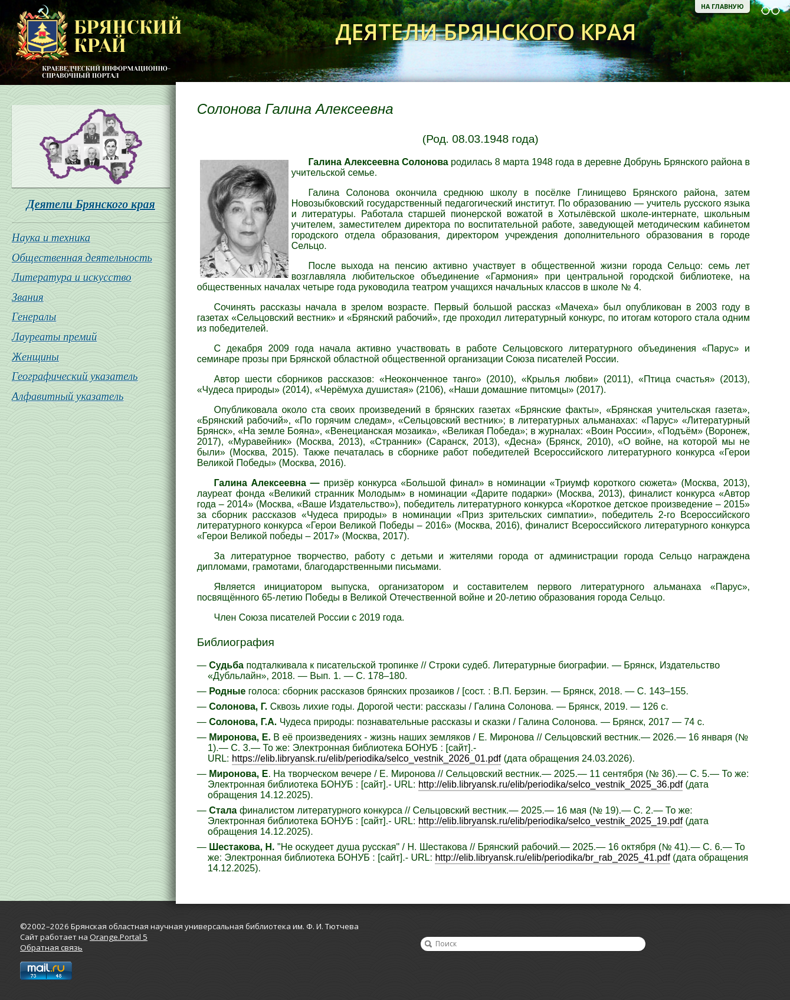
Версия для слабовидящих (770, 10)
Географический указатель (75, 376)
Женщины (35, 356)
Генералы (34, 316)
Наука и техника (51, 237)
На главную (722, 6)
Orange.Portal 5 (118, 937)
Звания (28, 297)
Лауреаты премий (54, 336)
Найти (428, 944)
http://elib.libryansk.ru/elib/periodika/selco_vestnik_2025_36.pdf (550, 784)
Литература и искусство (72, 277)
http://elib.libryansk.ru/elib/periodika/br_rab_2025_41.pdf (552, 858)
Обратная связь (51, 947)
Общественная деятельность (82, 257)
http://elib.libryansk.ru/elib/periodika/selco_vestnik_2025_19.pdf (550, 821)
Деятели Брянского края (91, 204)
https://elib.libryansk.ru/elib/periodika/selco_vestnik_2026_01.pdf (366, 758)
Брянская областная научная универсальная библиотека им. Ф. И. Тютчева (91, 42)
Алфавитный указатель (68, 396)
